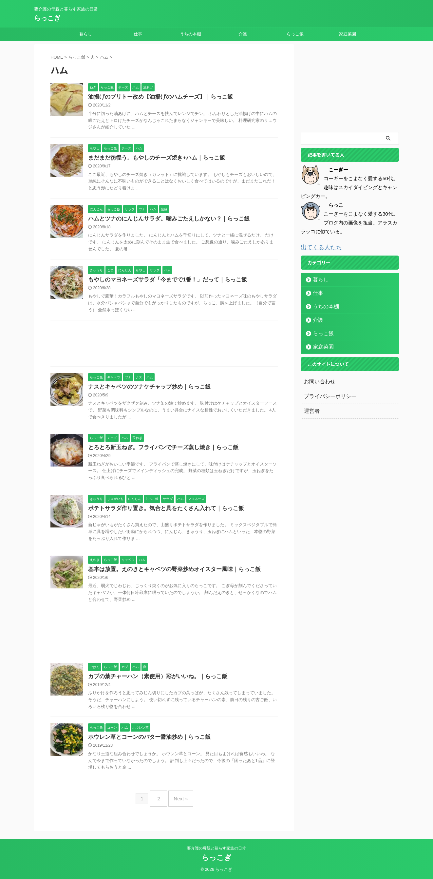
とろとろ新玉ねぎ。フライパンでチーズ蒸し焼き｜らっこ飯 (159, 451)
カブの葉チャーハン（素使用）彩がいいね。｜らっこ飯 (153, 682)
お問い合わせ (317, 380)
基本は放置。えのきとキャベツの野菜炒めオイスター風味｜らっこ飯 (169, 574)
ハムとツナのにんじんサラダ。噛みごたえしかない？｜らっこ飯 (164, 220)
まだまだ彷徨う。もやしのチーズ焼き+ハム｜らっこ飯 (152, 159)
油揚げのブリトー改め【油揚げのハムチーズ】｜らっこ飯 (156, 97)
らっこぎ (47, 18)
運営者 (311, 410)
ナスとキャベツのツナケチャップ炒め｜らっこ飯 (145, 389)
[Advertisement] (164, 348)
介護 (242, 33)
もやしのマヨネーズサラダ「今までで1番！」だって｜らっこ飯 (163, 282)
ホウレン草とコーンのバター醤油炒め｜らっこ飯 (145, 743)
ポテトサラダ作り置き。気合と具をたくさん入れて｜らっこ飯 (161, 512)
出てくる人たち (318, 247)
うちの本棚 (190, 33)
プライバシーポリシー (327, 395)
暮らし (85, 33)
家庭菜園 (347, 33)
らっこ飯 (295, 33)
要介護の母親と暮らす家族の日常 (216, 848)
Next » (179, 802)
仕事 (138, 33)
